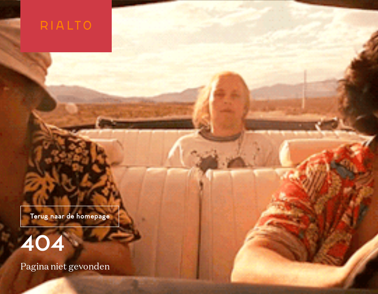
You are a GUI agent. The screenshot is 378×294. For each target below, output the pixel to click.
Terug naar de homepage (70, 216)
